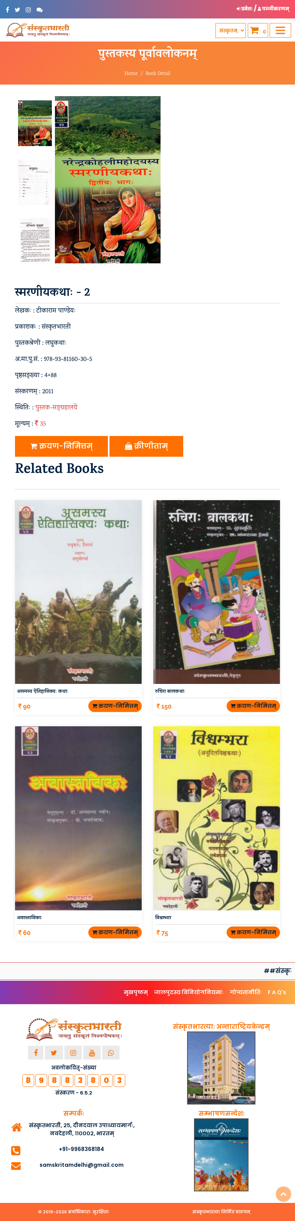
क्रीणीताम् (146, 446)
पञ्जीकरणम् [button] (273, 8)
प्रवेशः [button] (245, 8)
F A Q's (277, 992)
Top (283, 1194)
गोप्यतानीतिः (246, 992)
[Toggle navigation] (280, 30)
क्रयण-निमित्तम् (61, 446)
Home (131, 74)
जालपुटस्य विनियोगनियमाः (189, 992)
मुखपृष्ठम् (136, 992)
